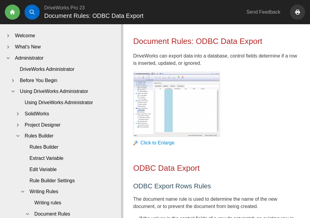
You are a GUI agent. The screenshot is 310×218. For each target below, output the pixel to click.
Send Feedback (263, 12)
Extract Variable (47, 158)
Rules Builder (44, 147)
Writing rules (48, 202)
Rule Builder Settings (52, 180)
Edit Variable (43, 169)
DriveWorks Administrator (47, 69)
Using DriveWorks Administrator (59, 102)
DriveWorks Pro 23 (64, 7)
